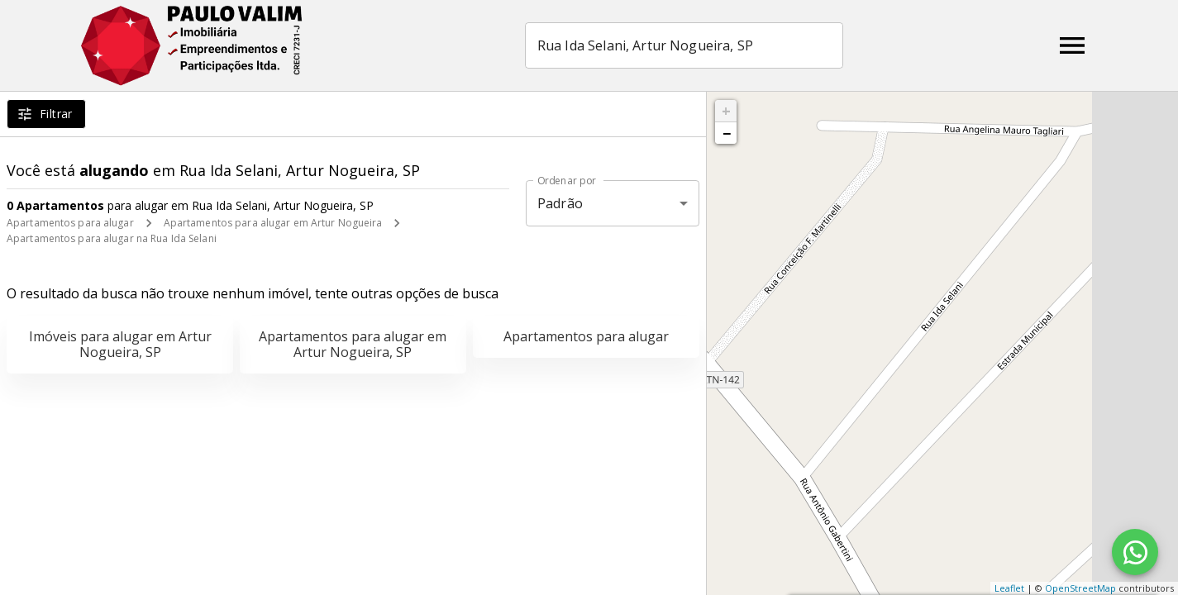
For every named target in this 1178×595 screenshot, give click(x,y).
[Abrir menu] (1072, 45)
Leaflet (1009, 588)
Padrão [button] (560, 203)
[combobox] (684, 45)
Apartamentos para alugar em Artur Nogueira (273, 223)
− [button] (727, 133)
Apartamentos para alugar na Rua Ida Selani (112, 238)
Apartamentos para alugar (70, 223)
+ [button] (726, 111)
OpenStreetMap (1080, 588)
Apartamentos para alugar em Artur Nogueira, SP (352, 344)
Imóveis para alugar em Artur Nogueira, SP (120, 344)
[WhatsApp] (1135, 552)
